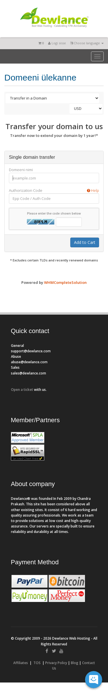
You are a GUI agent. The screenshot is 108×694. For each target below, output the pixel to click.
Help (93, 190)
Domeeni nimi (21, 169)
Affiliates (20, 662)
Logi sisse (57, 43)
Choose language (87, 43)
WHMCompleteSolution (65, 282)
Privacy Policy (56, 662)
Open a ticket (22, 389)
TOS (37, 662)
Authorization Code (54, 191)
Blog (74, 662)
